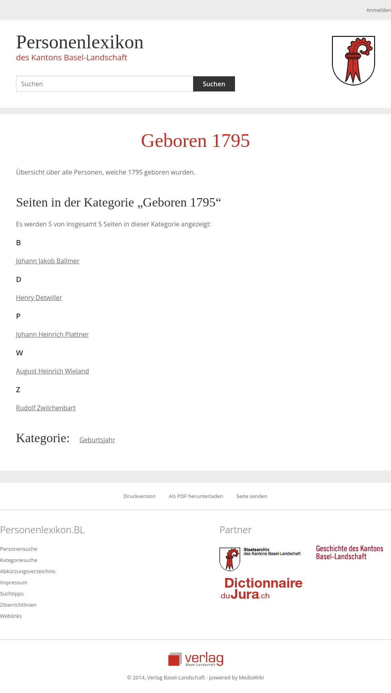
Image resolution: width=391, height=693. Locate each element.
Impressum (14, 582)
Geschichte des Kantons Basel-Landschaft (349, 552)
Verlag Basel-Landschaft (195, 659)
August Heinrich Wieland (52, 371)
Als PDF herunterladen (196, 496)
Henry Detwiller (39, 297)
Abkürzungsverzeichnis (27, 571)
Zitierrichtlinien (18, 604)
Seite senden (252, 496)
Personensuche (18, 548)
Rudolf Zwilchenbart (46, 407)
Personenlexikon (80, 48)
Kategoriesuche (19, 560)
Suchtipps (12, 593)
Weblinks (11, 616)
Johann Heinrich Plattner (52, 334)
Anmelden (378, 10)
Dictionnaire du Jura (261, 588)
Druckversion (140, 496)
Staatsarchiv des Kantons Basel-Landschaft (261, 558)
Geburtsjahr (97, 439)
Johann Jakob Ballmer (47, 260)
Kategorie (41, 438)
